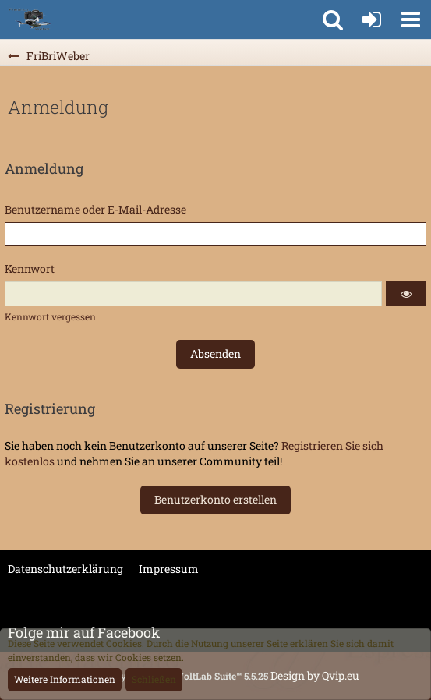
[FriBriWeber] (29, 19)
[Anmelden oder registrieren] (371, 19)
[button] (410, 19)
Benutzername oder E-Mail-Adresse (95, 209)
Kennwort (30, 268)
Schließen (154, 679)
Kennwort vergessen (50, 316)
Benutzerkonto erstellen (215, 499)
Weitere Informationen (64, 679)
